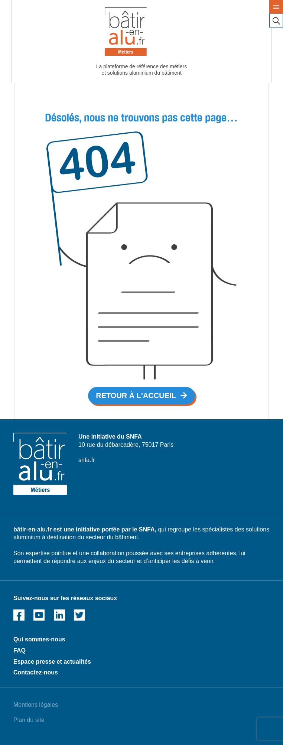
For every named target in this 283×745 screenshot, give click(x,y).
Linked (59, 615)
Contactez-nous (35, 672)
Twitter (79, 615)
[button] (141, 395)
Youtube (39, 615)
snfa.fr (86, 460)
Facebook (19, 615)
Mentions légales (35, 705)
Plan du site (29, 720)
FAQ (19, 650)
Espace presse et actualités (52, 661)
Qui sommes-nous (39, 639)
